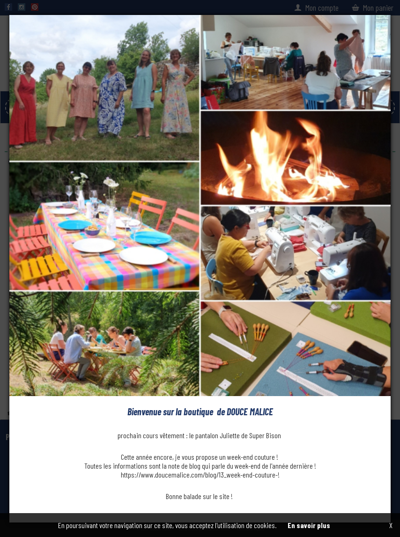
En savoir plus (309, 525)
